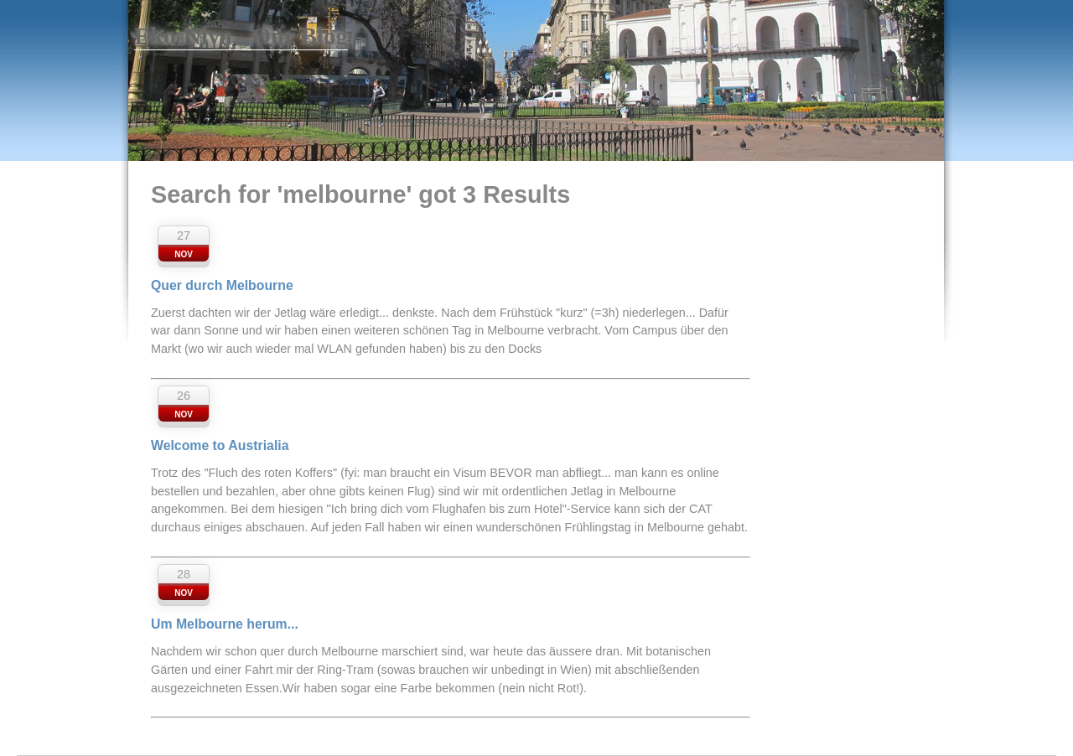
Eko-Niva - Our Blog (241, 36)
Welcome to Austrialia (219, 445)
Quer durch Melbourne (222, 285)
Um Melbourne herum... (224, 624)
